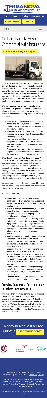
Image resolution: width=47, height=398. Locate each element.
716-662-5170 (36, 16)
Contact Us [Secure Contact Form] (33, 375)
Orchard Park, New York (20, 379)
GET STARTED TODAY (30, 331)
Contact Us (28, 21)
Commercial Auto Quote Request (19, 51)
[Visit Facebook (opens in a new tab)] (22, 365)
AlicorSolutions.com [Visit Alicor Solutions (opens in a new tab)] (14, 391)
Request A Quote (12, 21)
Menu (6, 29)
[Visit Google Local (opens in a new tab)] (26, 365)
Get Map (41, 375)
